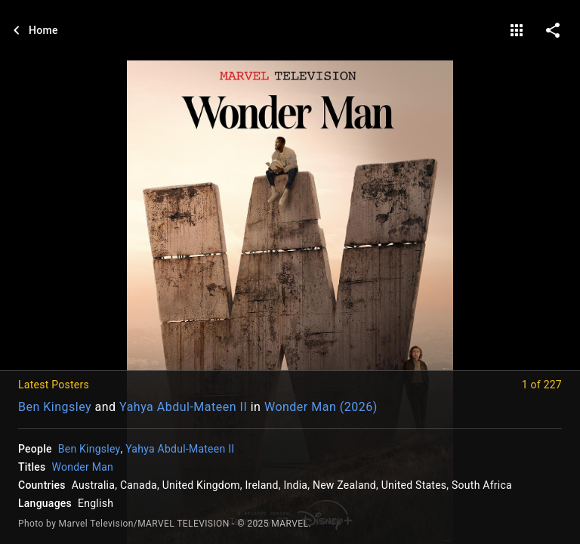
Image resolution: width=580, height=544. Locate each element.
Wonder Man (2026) (321, 407)
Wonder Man (83, 467)
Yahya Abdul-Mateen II (183, 407)
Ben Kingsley (54, 407)
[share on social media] (553, 30)
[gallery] (516, 30)
